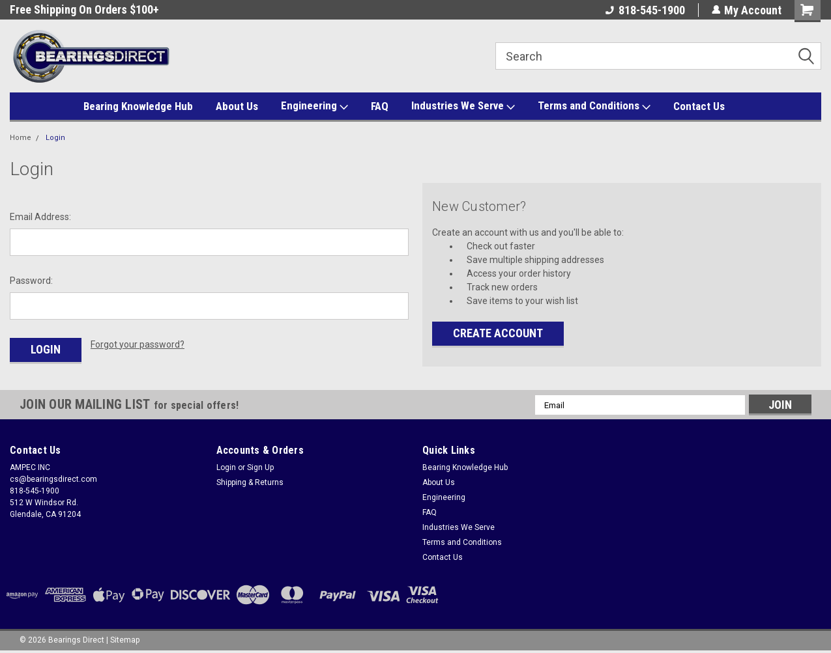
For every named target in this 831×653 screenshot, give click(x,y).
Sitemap (124, 640)
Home (20, 137)
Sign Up (260, 467)
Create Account (498, 333)
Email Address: (40, 217)
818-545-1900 (644, 10)
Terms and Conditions (594, 106)
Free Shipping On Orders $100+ (84, 9)
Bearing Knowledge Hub (138, 106)
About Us (237, 106)
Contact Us (699, 106)
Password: (31, 280)
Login (55, 137)
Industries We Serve (463, 106)
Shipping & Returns (250, 482)
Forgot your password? (137, 344)
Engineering (314, 106)
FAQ (379, 106)
